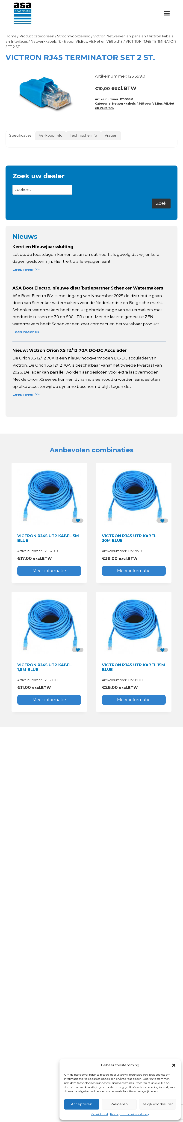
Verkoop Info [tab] (50, 135)
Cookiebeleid (99, 1114)
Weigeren (119, 1104)
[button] (173, 1065)
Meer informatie (49, 570)
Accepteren (81, 1104)
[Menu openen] (167, 13)
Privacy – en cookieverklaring (129, 1114)
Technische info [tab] (83, 135)
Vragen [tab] (111, 135)
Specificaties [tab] (20, 135)
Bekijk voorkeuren (158, 1104)
